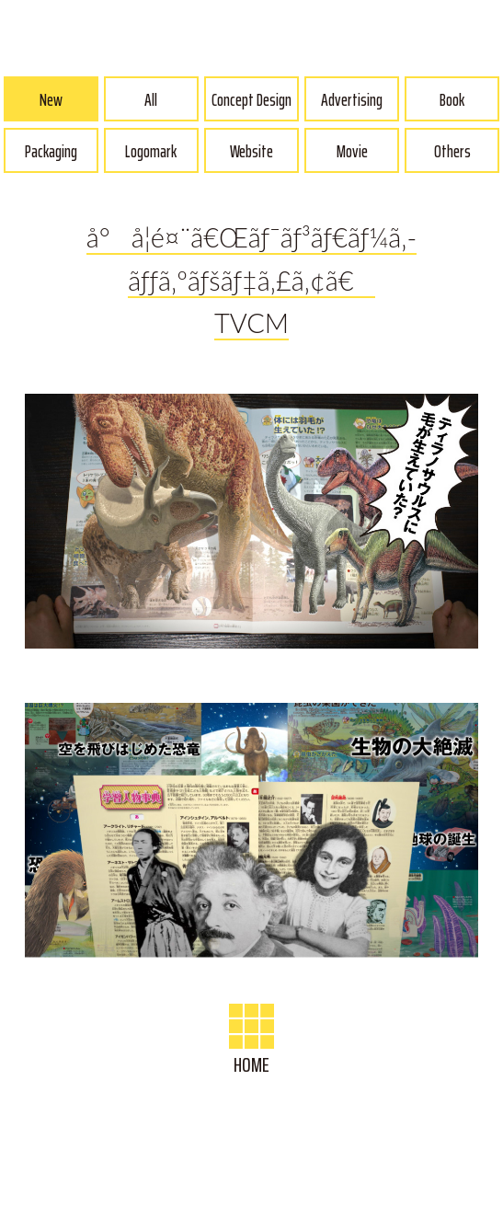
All (150, 99)
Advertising (352, 99)
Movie (352, 151)
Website (251, 151)
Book (452, 99)
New (51, 99)
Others (452, 151)
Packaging (51, 151)
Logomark (151, 151)
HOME (251, 1042)
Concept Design (251, 99)
